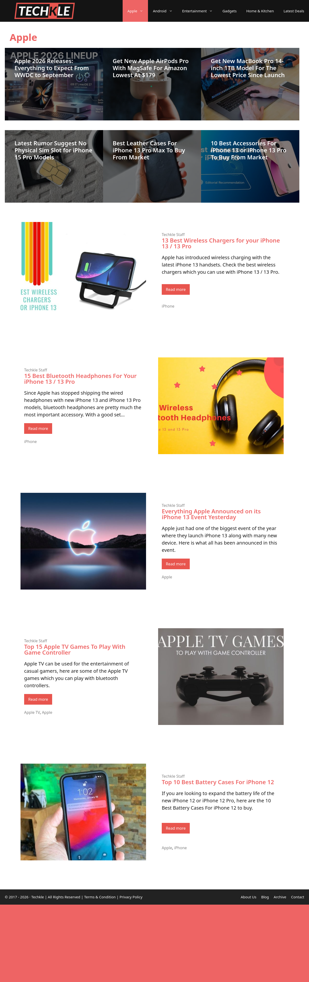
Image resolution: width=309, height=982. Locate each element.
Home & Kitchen (260, 10)
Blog (265, 896)
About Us (248, 896)
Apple (137, 11)
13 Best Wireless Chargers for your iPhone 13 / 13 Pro (221, 243)
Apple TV (32, 712)
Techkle (37, 896)
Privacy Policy (130, 896)
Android (165, 11)
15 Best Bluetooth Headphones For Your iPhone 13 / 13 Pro (80, 378)
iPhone (168, 306)
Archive (280, 896)
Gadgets (229, 10)
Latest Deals (293, 10)
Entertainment (200, 11)
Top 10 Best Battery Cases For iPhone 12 (218, 782)
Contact (297, 896)
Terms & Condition (100, 896)
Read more (176, 289)
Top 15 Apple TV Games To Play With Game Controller (74, 649)
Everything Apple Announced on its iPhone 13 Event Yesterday (211, 514)
